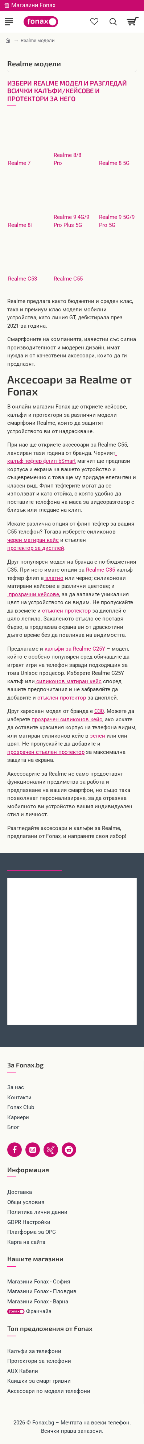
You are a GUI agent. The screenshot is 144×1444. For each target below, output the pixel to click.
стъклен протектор (66, 610)
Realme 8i (20, 225)
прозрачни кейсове (33, 594)
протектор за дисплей (35, 548)
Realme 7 (19, 163)
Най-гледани (88, 863)
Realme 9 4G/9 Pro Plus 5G (71, 221)
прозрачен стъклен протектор (46, 752)
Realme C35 (100, 570)
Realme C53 (22, 278)
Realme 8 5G (114, 163)
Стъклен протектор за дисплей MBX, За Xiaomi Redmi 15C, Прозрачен (72, 1010)
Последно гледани (34, 863)
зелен (97, 736)
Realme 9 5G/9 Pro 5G (117, 221)
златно (53, 578)
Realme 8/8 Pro (67, 159)
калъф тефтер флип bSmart (41, 461)
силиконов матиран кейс (68, 681)
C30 (99, 711)
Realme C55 (68, 278)
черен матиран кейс (33, 540)
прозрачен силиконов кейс (67, 719)
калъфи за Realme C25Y (75, 649)
